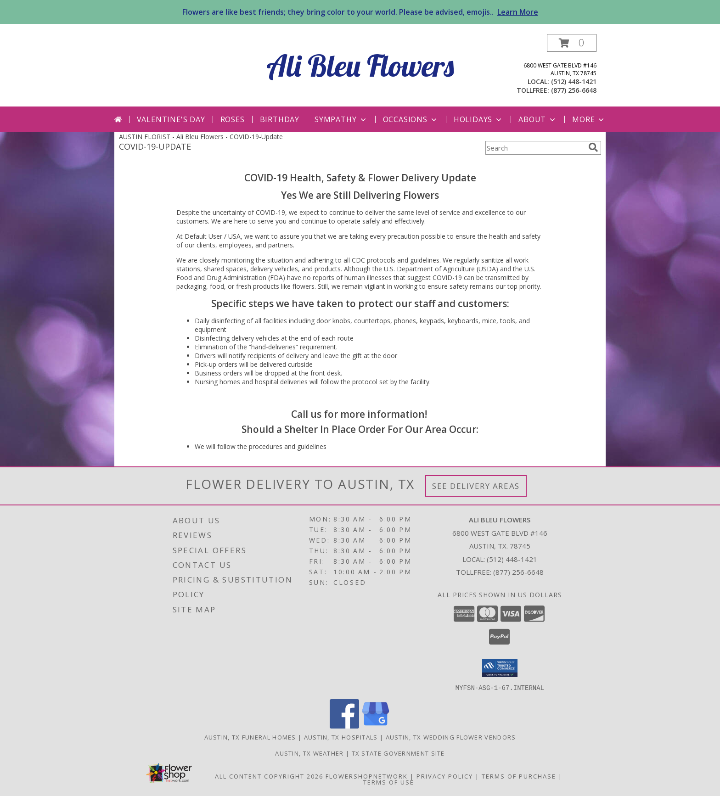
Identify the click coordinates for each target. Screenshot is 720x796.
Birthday (279, 119)
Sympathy (341, 119)
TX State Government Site (398, 753)
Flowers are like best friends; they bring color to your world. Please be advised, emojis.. (360, 12)
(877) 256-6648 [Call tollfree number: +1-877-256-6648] (573, 90)
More (589, 119)
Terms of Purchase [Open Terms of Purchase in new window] (519, 776)
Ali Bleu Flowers (360, 65)
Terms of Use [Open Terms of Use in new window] (388, 782)
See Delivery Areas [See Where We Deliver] (476, 486)
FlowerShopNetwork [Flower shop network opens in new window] (367, 776)
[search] (593, 147)
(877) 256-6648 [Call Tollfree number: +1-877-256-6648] (518, 572)
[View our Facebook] (344, 725)
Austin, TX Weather (309, 753)
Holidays (478, 119)
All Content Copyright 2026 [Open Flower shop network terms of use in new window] (269, 776)
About (537, 119)
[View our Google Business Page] (375, 725)
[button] (571, 43)
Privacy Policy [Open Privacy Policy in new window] (444, 776)
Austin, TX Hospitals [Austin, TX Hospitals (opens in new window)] (341, 737)
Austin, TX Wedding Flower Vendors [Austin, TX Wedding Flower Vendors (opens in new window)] (451, 737)
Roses (232, 119)
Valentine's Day (171, 119)
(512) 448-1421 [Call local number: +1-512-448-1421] (573, 81)
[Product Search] (535, 147)
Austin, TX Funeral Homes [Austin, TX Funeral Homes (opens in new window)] (250, 737)
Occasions (411, 119)
